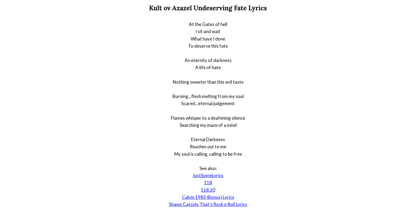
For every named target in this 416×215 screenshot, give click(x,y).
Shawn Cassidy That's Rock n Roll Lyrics (208, 204)
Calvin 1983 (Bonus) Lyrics (208, 197)
